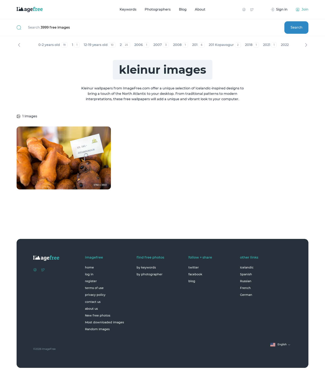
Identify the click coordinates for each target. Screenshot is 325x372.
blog (191, 281)
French (245, 288)
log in (89, 274)
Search (296, 27)
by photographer (149, 274)
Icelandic (246, 267)
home (89, 267)
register (91, 281)
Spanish (246, 274)
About (200, 9)
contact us (93, 302)
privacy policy (95, 295)
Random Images (97, 329)
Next (305, 44)
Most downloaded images (104, 322)
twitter (193, 267)
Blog (183, 9)
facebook (195, 274)
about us (91, 309)
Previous (19, 44)
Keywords (128, 9)
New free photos (97, 315)
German (246, 295)
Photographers (158, 9)
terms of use (94, 288)
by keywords (146, 267)
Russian (245, 281)
